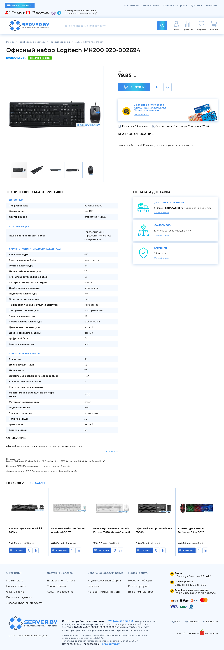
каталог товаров (19, 5)
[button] (97, 112)
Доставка (196, 5)
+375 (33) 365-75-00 (205, 593)
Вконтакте (210, 621)
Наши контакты (16, 586)
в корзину (19, 550)
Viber (176, 621)
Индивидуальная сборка (104, 580)
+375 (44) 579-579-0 (119, 621)
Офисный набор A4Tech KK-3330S (154, 530)
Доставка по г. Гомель (61, 580)
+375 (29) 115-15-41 (184, 593)
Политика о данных (19, 597)
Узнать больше (141, 114)
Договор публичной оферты (25, 602)
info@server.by (110, 644)
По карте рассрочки (146, 110)
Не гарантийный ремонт (104, 591)
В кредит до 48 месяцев (149, 105)
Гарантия (94, 586)
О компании (131, 5)
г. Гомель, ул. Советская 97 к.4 (81, 13)
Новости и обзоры (140, 580)
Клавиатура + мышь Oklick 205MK (26, 530)
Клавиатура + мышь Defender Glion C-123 (191, 530)
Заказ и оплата (150, 5)
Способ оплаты (56, 586)
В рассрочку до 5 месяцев (150, 107)
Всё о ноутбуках (138, 586)
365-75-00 (42, 13)
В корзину (134, 87)
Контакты (211, 5)
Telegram (191, 621)
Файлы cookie (15, 591)
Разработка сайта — (188, 633)
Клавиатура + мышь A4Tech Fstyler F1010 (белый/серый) (111, 530)
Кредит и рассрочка (175, 5)
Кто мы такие (14, 580)
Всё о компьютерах (140, 591)
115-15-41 (20, 13)
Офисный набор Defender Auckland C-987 (68, 530)
